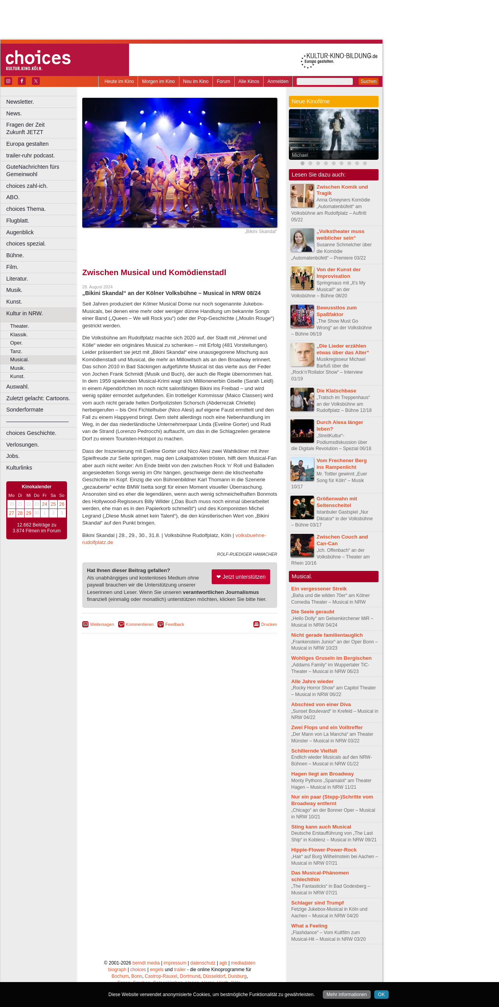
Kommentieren (140, 624)
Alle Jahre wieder (312, 681)
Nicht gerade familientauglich (327, 635)
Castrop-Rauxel (161, 976)
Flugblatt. (17, 220)
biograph (117, 969)
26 (61, 504)
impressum (175, 963)
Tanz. (16, 351)
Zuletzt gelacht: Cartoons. (38, 398)
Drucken (269, 624)
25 (53, 504)
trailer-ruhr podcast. (30, 155)
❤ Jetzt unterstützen (240, 577)
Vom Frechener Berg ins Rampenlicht (342, 464)
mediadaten (243, 963)
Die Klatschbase (336, 391)
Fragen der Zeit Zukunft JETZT (42, 128)
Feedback (174, 624)
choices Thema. (26, 209)
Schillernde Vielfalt (314, 751)
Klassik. (19, 334)
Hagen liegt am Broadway (322, 774)
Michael (300, 155)
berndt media (146, 963)
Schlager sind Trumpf (317, 903)
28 (20, 513)
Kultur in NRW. (24, 313)
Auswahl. (17, 386)
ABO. (12, 197)
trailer (180, 969)
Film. (12, 267)
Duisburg (237, 976)
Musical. (19, 359)
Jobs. (12, 456)
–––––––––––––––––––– (37, 421)
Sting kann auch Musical (321, 827)
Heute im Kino (119, 81)
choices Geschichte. (31, 433)
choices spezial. (26, 243)
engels (156, 969)
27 (11, 513)
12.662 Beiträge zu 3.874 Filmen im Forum (36, 528)
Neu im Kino (196, 81)
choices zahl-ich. (27, 186)
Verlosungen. (22, 445)
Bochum (120, 976)
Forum (223, 81)
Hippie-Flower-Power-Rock (324, 850)
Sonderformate (24, 409)
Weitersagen (102, 624)
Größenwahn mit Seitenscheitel (337, 502)
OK (381, 994)
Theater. (19, 326)
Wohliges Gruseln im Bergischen (331, 658)
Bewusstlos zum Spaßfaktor (337, 311)
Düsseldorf (214, 976)
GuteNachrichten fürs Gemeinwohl (32, 170)
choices (138, 969)
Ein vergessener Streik (319, 589)
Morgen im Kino (158, 81)
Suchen (369, 81)
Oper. (16, 343)
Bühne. (15, 255)
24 (44, 504)
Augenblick (20, 232)
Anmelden (277, 81)
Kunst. (14, 302)
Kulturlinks (19, 468)
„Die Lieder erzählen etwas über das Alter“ (343, 349)
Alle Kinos (249, 81)
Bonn (136, 976)
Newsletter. (20, 102)
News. (14, 113)
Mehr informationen (347, 994)
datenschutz (203, 963)
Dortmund (190, 976)
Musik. (14, 290)
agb (223, 963)
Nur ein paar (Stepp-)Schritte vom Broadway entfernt (332, 800)
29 (28, 513)
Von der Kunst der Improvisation (339, 273)
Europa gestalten (27, 144)
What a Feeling (309, 926)
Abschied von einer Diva (321, 704)
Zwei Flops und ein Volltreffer (327, 727)
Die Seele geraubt (312, 612)
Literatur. (17, 279)
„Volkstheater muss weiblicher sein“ (341, 234)
